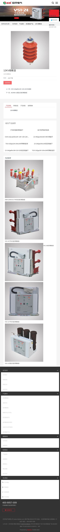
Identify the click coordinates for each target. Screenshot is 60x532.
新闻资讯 (5, 436)
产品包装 (23, 105)
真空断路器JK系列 (7, 422)
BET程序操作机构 (43, 130)
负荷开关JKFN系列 (7, 427)
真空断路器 (5, 407)
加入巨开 (5, 473)
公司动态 (5, 440)
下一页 (16, 92)
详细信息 (15, 105)
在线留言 (5, 459)
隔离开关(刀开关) (7, 412)
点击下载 (10, 78)
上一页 (18, 89)
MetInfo (29, 530)
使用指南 (30, 105)
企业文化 (5, 389)
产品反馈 (5, 454)
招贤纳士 (5, 464)
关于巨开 (5, 370)
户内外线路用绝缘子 (16, 130)
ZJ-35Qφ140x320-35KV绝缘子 (43, 137)
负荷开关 (5, 403)
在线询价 (7, 82)
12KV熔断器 (38, 24)
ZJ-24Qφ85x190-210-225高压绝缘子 (16, 150)
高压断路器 (5, 398)
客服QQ (5, 487)
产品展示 (21, 24)
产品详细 (8, 105)
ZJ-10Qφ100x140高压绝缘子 (43, 143)
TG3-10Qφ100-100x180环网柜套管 (43, 150)
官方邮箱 (5, 497)
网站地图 (5, 468)
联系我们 (5, 450)
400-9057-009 (9, 502)
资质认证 (5, 384)
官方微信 (5, 482)
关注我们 (5, 478)
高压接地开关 (6, 417)
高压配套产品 (29, 24)
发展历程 (5, 379)
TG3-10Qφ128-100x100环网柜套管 (16, 143)
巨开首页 (14, 24)
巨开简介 (5, 374)
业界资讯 (5, 445)
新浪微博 (5, 492)
